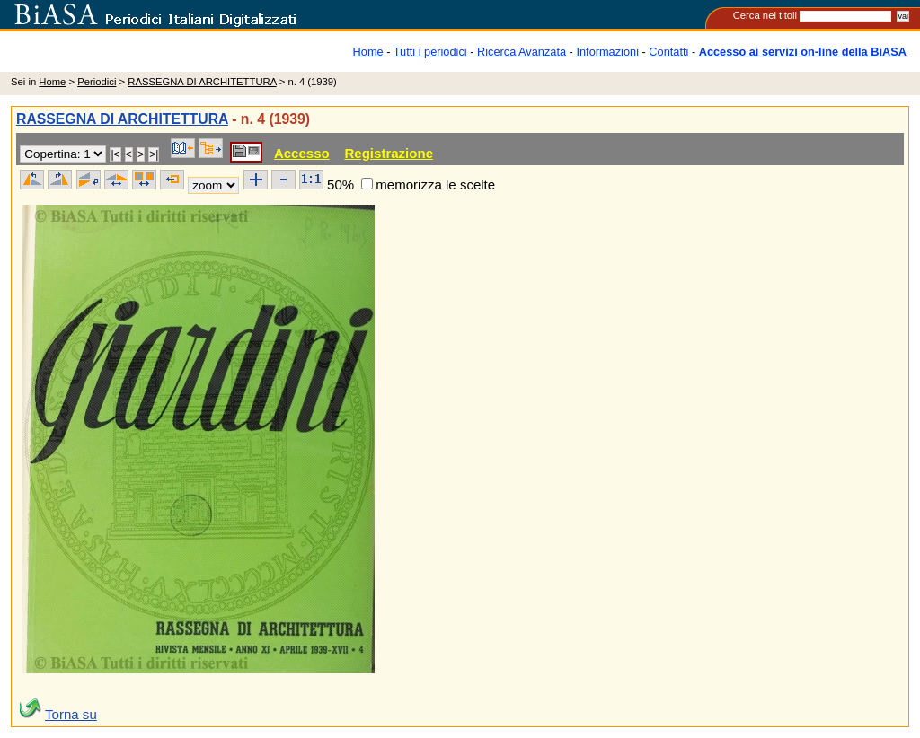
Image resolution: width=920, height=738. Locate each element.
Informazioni (607, 51)
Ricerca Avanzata (521, 51)
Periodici (96, 81)
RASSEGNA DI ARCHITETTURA (202, 81)
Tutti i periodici (430, 51)
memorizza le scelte (435, 184)
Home (368, 51)
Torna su (71, 714)
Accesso (302, 153)
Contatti (668, 51)
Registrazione (388, 153)
